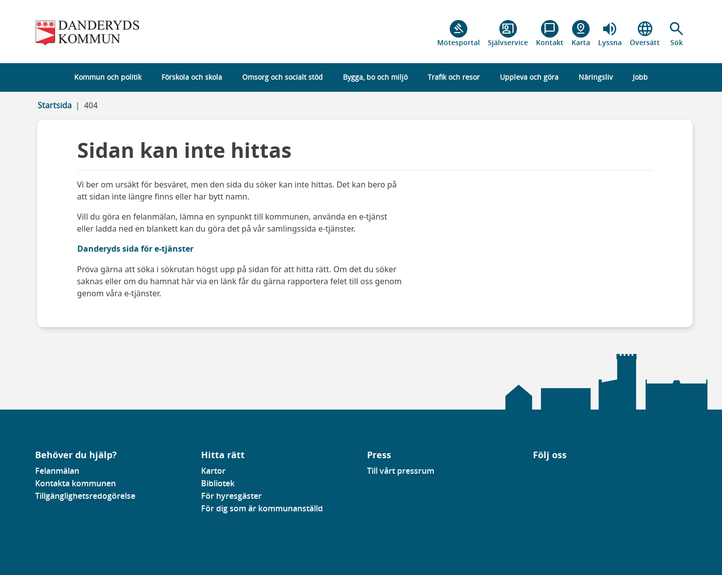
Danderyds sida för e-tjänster (135, 248)
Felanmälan (57, 470)
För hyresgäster (231, 495)
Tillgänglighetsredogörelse (85, 495)
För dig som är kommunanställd (262, 508)
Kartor (213, 470)
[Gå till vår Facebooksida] (533, 473)
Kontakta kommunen (75, 483)
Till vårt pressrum (400, 470)
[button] (676, 33)
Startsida (55, 105)
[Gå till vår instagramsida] (547, 473)
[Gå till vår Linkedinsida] (540, 473)
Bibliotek (218, 483)
